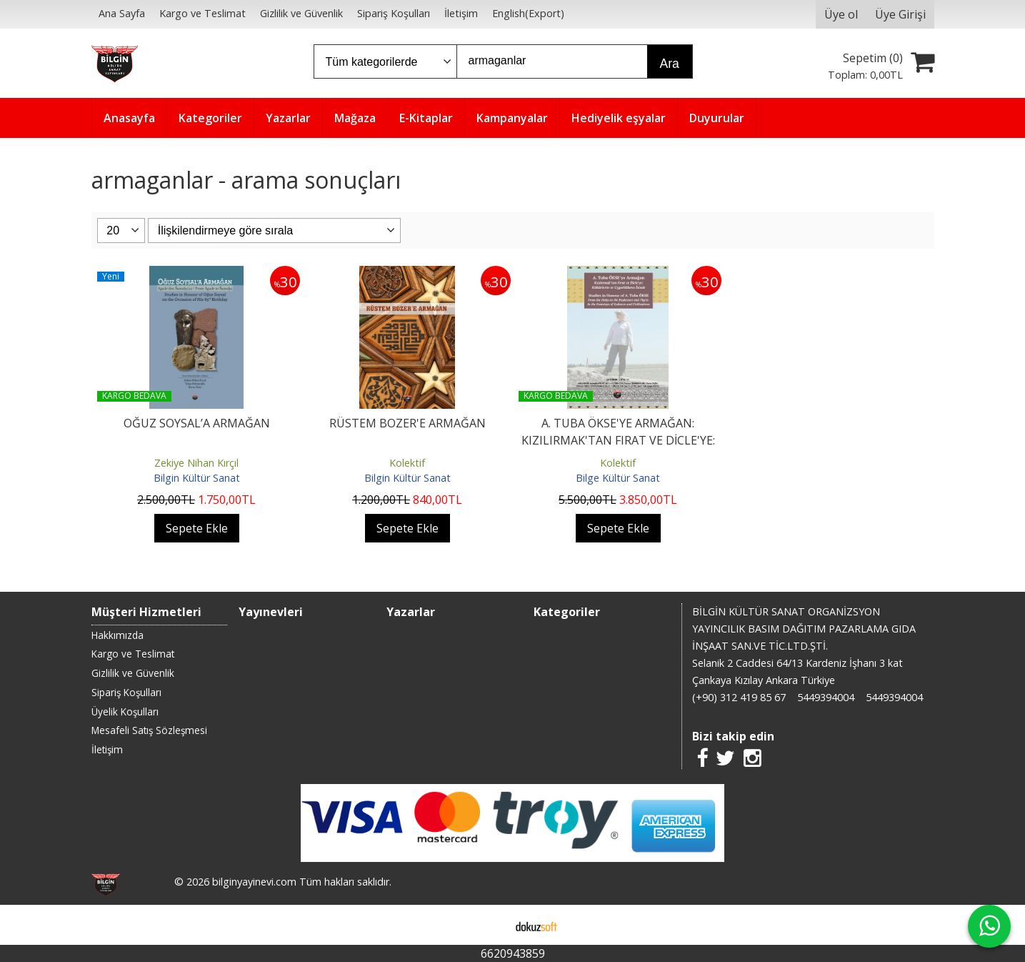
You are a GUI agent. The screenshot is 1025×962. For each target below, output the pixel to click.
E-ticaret (489, 925)
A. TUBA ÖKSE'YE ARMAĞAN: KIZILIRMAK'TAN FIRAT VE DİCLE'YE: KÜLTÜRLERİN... (618, 440)
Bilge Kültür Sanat (618, 478)
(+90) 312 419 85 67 (739, 697)
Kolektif (407, 463)
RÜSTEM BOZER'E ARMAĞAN (407, 423)
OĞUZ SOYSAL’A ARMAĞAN (197, 423)
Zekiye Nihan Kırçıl (196, 463)
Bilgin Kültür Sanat (197, 478)
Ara (669, 63)
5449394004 (825, 697)
